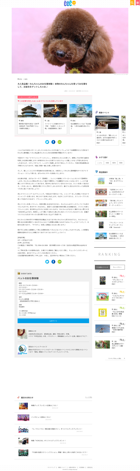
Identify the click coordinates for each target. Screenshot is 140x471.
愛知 (20, 79)
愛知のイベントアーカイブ (37, 346)
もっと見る (88, 397)
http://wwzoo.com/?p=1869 (121, 74)
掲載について (62, 467)
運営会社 (89, 467)
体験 (107, 163)
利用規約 (81, 467)
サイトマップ (51, 467)
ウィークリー (117, 267)
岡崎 (120, 163)
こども (99, 163)
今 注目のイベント (102, 267)
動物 (25, 79)
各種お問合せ (72, 467)
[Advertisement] (53, 376)
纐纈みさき (32, 331)
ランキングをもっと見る (114, 358)
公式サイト (53, 321)
